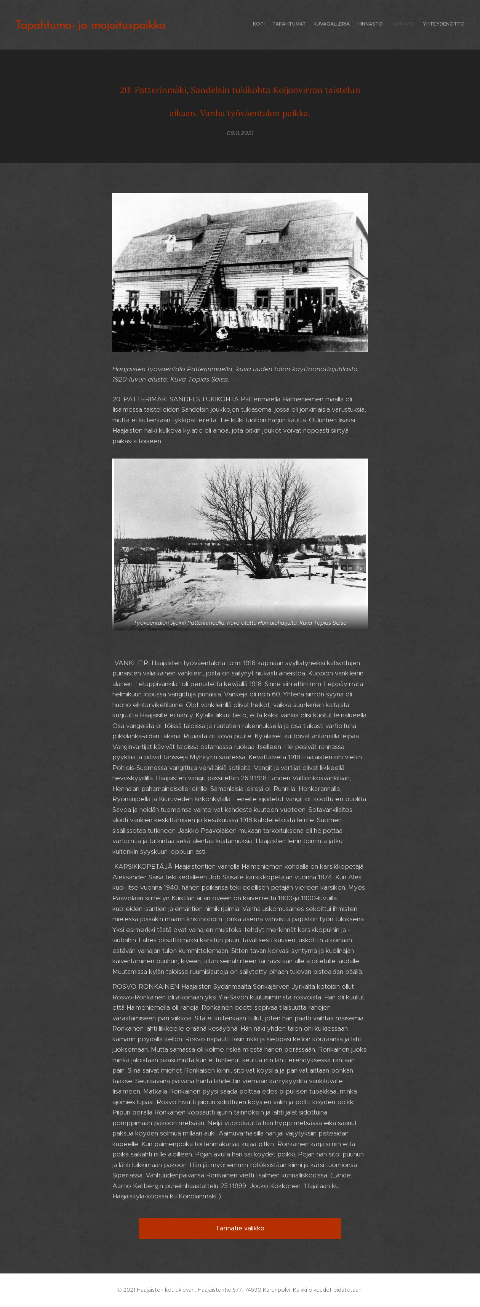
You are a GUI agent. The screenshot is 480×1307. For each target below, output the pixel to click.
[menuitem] (427, 24)
